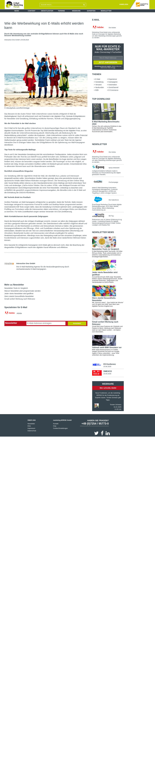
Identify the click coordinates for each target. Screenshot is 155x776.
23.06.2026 (107, 366)
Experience (112, 79)
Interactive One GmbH (12, 40)
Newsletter (106, 11)
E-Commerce (113, 90)
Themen (96, 74)
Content (31, 11)
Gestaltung (99, 82)
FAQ (54, 426)
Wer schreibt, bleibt (108, 388)
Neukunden (99, 87)
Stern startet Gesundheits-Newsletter (19, 296)
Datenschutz (32, 431)
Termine (61, 11)
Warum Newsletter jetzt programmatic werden (22, 291)
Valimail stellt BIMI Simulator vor (107, 347)
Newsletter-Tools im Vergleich (16, 288)
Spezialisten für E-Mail (15, 307)
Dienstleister (47, 11)
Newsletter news (103, 232)
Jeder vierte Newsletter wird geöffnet (18, 293)
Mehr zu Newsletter (14, 285)
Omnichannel (113, 87)
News (16, 11)
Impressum (31, 428)
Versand (98, 85)
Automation (112, 85)
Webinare (76, 11)
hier (114, 67)
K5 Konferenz (109, 364)
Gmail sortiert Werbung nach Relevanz (19, 299)
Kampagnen (113, 82)
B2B (96, 90)
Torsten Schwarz (115, 404)
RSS (29, 426)
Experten (91, 11)
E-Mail (96, 20)
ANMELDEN (123, 4)
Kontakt (55, 424)
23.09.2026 (107, 374)
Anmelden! (77, 323)
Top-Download (101, 99)
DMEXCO (107, 371)
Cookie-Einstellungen (60, 428)
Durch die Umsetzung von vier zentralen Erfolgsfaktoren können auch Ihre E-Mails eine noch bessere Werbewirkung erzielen (43, 34)
